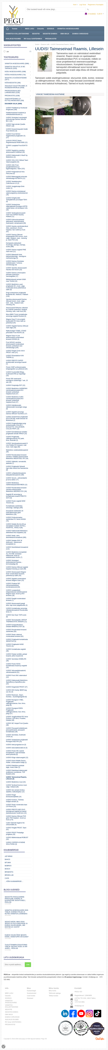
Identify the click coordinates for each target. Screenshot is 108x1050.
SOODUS (50, 29)
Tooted (14, 29)
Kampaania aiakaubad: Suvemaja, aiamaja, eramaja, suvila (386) (15, 244)
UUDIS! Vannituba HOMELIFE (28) (16, 660)
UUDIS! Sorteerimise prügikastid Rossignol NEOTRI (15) (17, 740)
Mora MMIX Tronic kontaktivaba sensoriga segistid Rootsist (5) (16, 315)
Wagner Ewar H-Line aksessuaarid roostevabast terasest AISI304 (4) (15, 337)
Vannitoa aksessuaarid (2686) (17, 63)
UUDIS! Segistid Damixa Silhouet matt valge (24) (17, 327)
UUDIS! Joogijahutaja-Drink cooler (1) (15, 187)
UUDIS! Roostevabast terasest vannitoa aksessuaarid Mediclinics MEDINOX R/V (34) (16, 489)
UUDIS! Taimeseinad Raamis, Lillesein (63, 44)
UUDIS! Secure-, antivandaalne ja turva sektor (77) (16, 479)
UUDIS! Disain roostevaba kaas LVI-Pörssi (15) (16, 805)
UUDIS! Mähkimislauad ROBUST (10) (17, 838)
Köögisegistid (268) (13, 83)
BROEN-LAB (9, 875)
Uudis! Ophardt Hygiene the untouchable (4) (15, 823)
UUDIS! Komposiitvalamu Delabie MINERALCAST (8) (15, 625)
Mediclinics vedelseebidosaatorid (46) (17, 451)
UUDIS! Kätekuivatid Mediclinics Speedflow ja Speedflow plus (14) (16, 682)
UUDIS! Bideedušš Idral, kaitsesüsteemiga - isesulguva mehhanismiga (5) (16, 256)
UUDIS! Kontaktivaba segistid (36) (16, 650)
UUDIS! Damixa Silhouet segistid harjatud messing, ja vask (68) (17, 568)
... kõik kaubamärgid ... (14, 881)
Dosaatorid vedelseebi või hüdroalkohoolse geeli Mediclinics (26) (14, 512)
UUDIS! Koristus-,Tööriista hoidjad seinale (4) (15, 800)
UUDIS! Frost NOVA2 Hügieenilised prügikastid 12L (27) (16, 135)
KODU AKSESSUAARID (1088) (15, 71)
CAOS (7, 878)
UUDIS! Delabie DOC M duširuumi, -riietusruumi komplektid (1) (14, 542)
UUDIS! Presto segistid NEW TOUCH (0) (15, 502)
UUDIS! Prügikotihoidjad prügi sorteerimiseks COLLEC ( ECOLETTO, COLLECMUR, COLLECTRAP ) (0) (16, 426)
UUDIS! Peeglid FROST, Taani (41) (16, 828)
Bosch (7, 869)
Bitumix (8, 862)
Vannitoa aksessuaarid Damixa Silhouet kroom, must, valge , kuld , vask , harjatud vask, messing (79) (16, 301)
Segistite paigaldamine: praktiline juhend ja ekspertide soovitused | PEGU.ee (17, 900)
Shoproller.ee (99, 1038)
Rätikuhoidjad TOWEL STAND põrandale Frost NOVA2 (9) (16, 331)
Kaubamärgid (31, 991)
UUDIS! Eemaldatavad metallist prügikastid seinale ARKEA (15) (16, 432)
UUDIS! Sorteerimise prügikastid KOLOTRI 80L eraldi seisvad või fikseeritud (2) (17, 418)
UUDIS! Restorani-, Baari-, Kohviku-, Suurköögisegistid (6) (16, 696)
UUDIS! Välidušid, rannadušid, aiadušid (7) (16, 462)
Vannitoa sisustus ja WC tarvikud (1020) (15, 67)
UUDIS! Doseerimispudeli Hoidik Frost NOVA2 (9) (17, 130)
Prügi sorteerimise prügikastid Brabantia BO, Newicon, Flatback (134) (17, 294)
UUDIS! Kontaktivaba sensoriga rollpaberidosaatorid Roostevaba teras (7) (17, 610)
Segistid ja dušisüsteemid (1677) (16, 78)
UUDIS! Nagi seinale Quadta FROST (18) (15, 125)
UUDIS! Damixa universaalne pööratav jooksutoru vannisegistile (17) (16, 274)
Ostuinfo (40, 29)
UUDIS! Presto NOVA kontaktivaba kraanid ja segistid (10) (16, 665)
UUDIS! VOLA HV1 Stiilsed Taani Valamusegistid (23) (17, 161)
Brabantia (9, 872)
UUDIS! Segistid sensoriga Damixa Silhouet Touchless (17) (16, 413)
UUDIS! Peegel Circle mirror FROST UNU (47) (15, 351)
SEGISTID (36, 34)
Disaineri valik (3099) (13, 104)
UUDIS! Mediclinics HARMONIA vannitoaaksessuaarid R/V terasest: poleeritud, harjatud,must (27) (16, 391)
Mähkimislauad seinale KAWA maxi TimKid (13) (16, 280)
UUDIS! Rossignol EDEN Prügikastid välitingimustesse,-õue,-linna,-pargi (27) (16, 710)
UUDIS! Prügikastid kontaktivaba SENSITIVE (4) (17, 640)
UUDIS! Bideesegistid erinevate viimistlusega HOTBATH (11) (16, 177)
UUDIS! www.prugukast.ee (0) (16, 745)
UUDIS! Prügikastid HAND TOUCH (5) (15, 645)
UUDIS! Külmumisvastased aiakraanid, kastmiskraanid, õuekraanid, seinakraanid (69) (16, 221)
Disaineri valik (45, 44)
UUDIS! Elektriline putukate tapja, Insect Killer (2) (15, 766)
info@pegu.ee (93, 977)
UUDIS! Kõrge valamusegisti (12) (17, 757)
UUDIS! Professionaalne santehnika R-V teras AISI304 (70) (16, 519)
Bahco (7, 859)
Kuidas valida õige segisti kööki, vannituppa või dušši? (17, 936)
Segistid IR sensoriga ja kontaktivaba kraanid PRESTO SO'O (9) (16, 496)
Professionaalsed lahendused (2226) (13, 91)
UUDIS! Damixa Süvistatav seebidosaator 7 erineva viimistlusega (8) (15, 263)
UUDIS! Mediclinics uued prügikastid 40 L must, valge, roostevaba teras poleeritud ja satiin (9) (16, 286)
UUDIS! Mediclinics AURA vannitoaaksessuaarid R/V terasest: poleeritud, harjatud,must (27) (14, 399)
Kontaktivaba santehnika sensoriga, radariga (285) (14, 507)
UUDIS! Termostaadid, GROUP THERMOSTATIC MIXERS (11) (16, 621)
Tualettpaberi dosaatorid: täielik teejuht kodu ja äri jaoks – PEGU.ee (17, 947)
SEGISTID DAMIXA (50, 34)
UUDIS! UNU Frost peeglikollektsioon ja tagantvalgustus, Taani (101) (15, 166)
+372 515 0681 (80, 1002)
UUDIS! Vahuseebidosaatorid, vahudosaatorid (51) (16, 671)
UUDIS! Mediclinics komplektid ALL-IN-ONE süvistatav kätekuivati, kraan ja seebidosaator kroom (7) (16, 554)
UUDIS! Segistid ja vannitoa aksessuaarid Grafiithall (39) (15, 151)
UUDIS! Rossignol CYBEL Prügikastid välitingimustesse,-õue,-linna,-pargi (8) (16, 702)
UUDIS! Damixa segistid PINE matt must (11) (16, 250)
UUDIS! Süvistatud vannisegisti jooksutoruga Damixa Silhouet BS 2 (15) (16, 119)
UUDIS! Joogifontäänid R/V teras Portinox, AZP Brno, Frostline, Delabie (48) (17, 718)
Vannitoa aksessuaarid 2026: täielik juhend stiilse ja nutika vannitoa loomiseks (17, 912)
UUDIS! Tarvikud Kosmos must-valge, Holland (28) (16, 786)
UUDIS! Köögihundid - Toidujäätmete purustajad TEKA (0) (16, 199)
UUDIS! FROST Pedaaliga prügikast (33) (15, 833)
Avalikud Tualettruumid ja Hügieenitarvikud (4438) (16, 87)
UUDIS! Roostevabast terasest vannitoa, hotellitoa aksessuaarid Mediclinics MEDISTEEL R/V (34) (17, 456)
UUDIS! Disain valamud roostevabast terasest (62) (14, 635)
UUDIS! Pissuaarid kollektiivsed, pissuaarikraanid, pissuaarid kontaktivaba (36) (16, 730)
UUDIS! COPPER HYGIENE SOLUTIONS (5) (15, 843)
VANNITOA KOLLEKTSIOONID (17, 34)
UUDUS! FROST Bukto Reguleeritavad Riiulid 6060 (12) (16, 141)
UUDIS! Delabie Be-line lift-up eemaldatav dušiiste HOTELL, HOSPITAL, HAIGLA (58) (16, 526)
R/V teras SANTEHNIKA (33, 39)
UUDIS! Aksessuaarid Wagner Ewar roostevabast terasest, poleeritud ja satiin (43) (16, 573)
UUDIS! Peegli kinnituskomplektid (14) (13, 796)
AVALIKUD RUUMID (13, 39)
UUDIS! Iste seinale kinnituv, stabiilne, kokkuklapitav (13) (15, 791)
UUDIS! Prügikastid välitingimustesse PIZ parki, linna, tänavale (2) (15, 438)
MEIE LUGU (29, 29)
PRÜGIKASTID (50, 39)
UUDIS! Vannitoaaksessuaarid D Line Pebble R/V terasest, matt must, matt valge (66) (17, 445)
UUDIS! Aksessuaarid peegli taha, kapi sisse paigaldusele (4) (16, 604)
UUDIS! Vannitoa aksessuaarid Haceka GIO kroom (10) (16, 269)
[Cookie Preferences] (3, 1046)
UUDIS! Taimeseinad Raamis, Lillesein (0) (16, 778)
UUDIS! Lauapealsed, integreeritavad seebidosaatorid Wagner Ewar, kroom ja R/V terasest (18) (16, 592)
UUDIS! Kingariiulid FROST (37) (16, 687)
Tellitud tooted (53, 996)
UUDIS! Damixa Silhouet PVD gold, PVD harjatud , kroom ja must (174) (16, 818)
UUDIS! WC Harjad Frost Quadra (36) (17, 724)
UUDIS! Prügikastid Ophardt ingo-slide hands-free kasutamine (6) (17, 468)
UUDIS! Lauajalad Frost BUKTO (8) (16, 146)
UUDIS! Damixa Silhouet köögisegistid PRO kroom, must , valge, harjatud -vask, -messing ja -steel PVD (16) (17, 237)
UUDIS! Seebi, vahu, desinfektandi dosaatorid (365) (16, 536)
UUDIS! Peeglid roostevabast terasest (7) (16, 599)
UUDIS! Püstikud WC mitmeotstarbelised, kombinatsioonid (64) (13, 585)
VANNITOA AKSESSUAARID (68, 29)
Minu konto (52, 991)
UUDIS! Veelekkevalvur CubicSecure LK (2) (14, 182)
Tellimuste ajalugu (55, 993)
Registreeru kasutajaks (95, 5)
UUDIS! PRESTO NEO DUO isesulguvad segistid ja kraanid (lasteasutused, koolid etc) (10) (16, 811)
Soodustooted (31, 993)
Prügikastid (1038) (12, 96)
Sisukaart (30, 998)
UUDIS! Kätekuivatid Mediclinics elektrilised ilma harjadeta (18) (16, 531)
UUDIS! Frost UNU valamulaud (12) (16, 676)
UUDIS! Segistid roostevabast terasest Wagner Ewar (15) (16, 579)
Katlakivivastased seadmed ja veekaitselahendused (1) (16, 113)
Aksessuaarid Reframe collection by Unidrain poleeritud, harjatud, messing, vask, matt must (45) (17, 309)
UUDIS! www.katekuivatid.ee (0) (16, 748)
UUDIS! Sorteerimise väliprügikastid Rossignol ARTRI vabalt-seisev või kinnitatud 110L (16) (17, 207)
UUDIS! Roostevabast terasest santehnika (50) (16, 630)
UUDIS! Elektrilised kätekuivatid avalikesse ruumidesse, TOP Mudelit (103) (16, 772)
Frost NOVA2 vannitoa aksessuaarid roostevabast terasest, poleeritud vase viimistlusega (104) (15, 344)
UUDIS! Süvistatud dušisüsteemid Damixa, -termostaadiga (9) (14, 562)
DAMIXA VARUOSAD (80, 34)
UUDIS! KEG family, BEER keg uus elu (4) (16, 691)
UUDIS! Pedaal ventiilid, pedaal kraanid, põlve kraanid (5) (16, 655)
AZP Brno (8, 856)
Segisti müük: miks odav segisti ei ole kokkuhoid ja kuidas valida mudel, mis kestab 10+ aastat (17, 925)
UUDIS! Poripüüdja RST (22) (15, 385)
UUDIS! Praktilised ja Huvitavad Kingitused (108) (16, 108)
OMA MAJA (64, 34)
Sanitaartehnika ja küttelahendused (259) (14, 99)
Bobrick (8, 866)
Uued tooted (31, 996)
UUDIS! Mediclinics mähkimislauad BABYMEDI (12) (16, 484)
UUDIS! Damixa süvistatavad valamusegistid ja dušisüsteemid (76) (17, 193)
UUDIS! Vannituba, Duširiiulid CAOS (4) (16, 735)
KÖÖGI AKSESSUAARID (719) (15, 75)
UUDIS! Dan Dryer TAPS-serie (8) (16, 616)
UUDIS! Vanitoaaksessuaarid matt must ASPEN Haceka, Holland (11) (15, 214)
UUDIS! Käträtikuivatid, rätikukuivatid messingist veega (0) (16, 407)
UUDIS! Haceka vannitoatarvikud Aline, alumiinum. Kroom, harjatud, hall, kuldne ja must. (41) (17, 228)
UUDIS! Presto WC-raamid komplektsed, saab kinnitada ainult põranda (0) (15, 752)
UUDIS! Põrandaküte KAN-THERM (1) (15, 356)
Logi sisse (82, 5)
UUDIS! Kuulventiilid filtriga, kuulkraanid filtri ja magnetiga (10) (15, 373)
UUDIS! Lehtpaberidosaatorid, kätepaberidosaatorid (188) (16, 474)
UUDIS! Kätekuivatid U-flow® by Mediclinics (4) (17, 156)
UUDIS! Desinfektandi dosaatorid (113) (17, 548)
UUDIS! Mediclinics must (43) (16, 782)
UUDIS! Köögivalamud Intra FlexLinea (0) (15, 172)
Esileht (37, 44)
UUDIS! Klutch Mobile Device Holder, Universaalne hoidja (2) (16, 761)
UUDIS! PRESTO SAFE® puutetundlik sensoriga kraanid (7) (16, 362)
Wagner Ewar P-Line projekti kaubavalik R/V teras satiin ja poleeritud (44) (15, 321)
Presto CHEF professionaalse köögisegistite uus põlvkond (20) (16, 368)
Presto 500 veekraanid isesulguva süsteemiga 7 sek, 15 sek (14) (17, 380)
